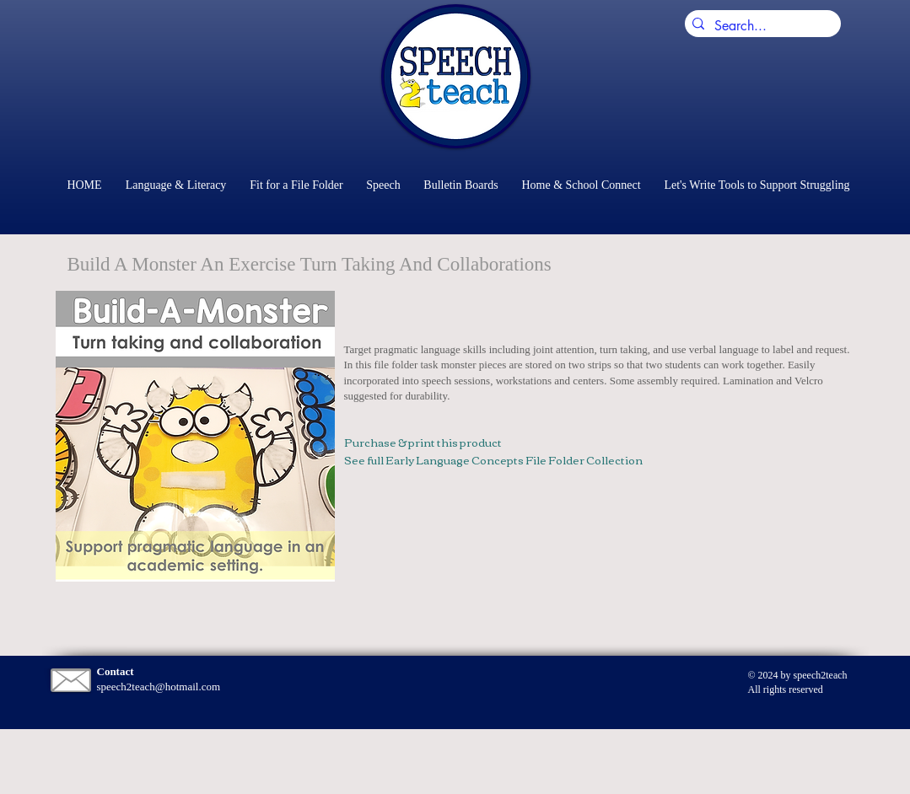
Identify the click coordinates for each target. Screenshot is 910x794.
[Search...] (759, 26)
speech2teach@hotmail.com (159, 686)
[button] (195, 436)
